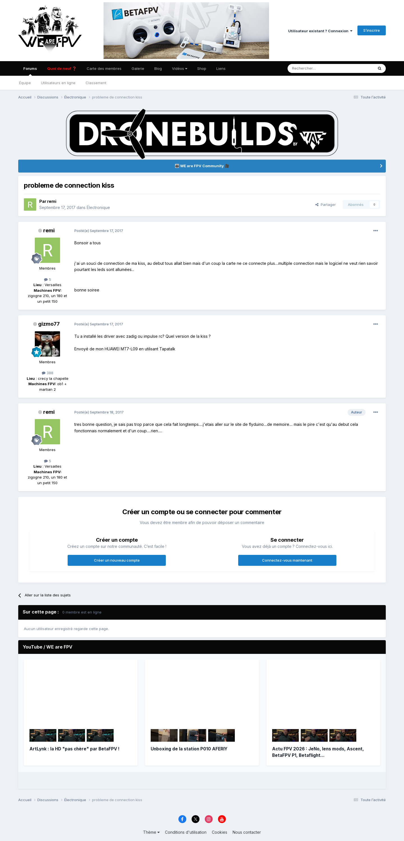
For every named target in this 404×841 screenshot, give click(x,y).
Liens (221, 68)
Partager (325, 204)
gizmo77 (49, 324)
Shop (201, 68)
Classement (96, 83)
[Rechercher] (311, 68)
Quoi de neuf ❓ (62, 68)
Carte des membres (104, 68)
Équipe (25, 83)
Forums (30, 71)
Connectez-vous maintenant (287, 560)
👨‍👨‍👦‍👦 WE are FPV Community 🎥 (202, 166)
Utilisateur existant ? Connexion (320, 31)
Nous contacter (247, 832)
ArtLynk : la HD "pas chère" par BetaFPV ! (74, 749)
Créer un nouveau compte (117, 560)
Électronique (98, 207)
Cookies (219, 832)
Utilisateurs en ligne (58, 83)
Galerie (138, 68)
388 (47, 373)
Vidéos (179, 68)
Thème (151, 832)
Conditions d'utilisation (185, 832)
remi (51, 201)
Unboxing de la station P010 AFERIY (189, 749)
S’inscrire (371, 30)
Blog (158, 68)
